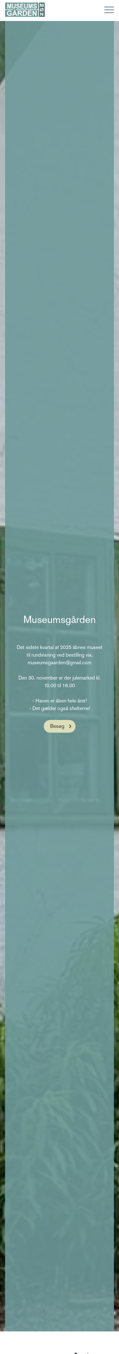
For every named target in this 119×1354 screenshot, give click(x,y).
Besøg (57, 726)
